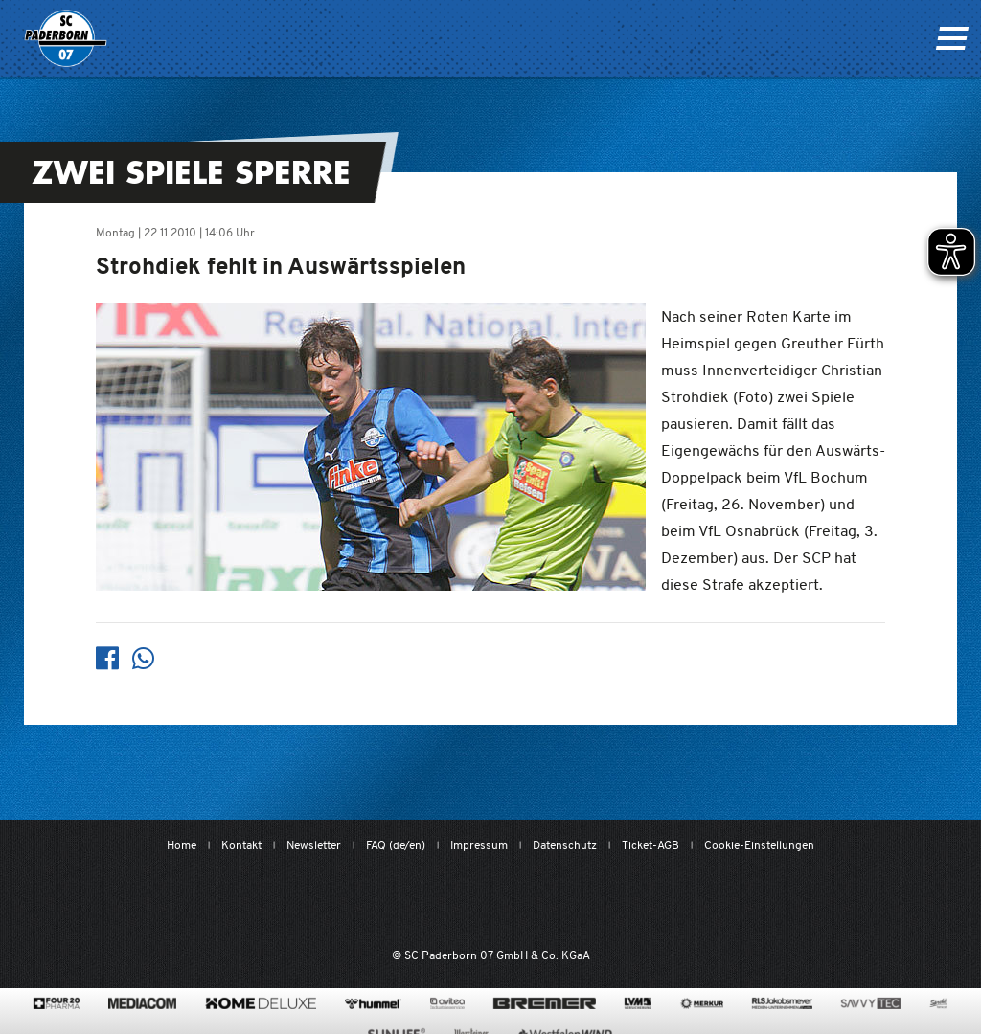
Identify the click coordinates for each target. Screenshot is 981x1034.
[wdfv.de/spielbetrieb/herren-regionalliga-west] (688, 902)
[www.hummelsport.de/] (373, 1003)
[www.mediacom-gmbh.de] (142, 1003)
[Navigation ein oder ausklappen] (952, 38)
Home (181, 845)
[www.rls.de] (782, 1003)
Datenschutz (565, 845)
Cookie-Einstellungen (759, 845)
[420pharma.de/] (57, 1003)
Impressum (479, 845)
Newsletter (313, 845)
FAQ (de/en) (395, 845)
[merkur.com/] (702, 1003)
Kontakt (241, 845)
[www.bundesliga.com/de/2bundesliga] (586, 902)
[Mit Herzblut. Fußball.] (388, 902)
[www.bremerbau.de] (544, 1003)
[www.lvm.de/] (638, 1003)
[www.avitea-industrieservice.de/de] (447, 1003)
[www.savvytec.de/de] (871, 1003)
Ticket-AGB (650, 845)
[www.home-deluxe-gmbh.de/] (261, 1003)
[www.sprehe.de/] (938, 1003)
